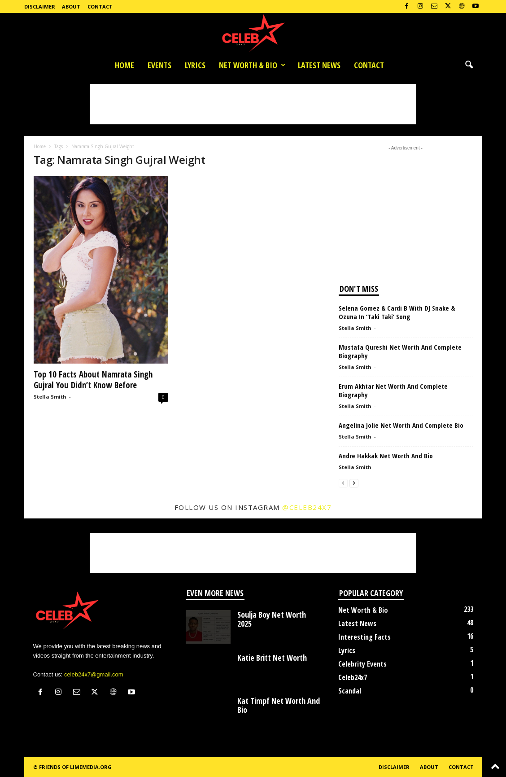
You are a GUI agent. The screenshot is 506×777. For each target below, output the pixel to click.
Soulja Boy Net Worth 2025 (271, 619)
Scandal (349, 691)
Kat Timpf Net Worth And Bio (278, 705)
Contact (100, 6)
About (71, 6)
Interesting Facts (364, 637)
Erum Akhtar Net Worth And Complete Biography (393, 390)
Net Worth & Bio (252, 65)
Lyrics (195, 65)
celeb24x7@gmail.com (93, 674)
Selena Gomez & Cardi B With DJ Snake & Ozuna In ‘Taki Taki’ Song (397, 312)
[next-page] (353, 482)
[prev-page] (343, 482)
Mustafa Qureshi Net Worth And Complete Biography (400, 351)
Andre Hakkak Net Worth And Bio (386, 455)
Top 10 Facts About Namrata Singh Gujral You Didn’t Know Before (93, 380)
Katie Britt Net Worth (272, 657)
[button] (469, 65)
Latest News (319, 65)
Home (124, 65)
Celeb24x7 (352, 677)
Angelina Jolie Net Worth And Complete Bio (401, 425)
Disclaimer (39, 6)
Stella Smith (50, 396)
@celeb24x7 (307, 507)
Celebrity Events (362, 664)
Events (159, 65)
